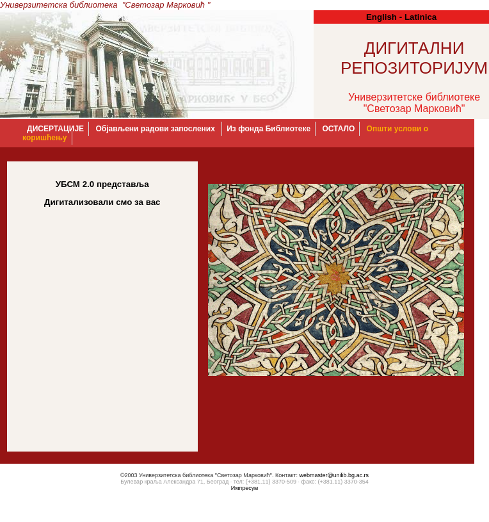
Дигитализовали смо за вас (102, 202)
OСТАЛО (338, 128)
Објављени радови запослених (156, 128)
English (381, 17)
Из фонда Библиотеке (268, 128)
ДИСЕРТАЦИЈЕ (55, 128)
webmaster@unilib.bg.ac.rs (334, 475)
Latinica (421, 17)
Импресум (245, 488)
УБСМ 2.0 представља (102, 184)
